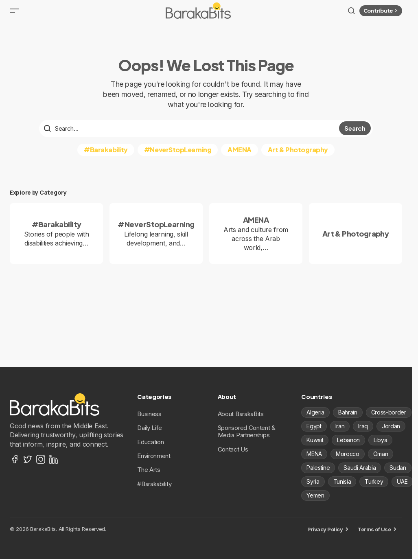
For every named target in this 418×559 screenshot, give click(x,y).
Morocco (347, 453)
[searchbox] (190, 134)
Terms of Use (374, 529)
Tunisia (342, 481)
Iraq (363, 426)
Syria (312, 481)
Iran (340, 426)
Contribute (381, 13)
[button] (14, 14)
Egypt (313, 426)
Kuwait (314, 439)
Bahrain (347, 412)
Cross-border (388, 412)
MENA (314, 453)
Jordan (391, 426)
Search (354, 134)
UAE (402, 481)
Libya (380, 439)
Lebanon (348, 439)
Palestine (318, 467)
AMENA (240, 155)
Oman (380, 453)
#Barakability (106, 155)
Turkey (374, 481)
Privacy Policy (325, 529)
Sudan (398, 467)
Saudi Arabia (360, 467)
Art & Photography (298, 155)
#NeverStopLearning (177, 155)
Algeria (315, 412)
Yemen (315, 495)
